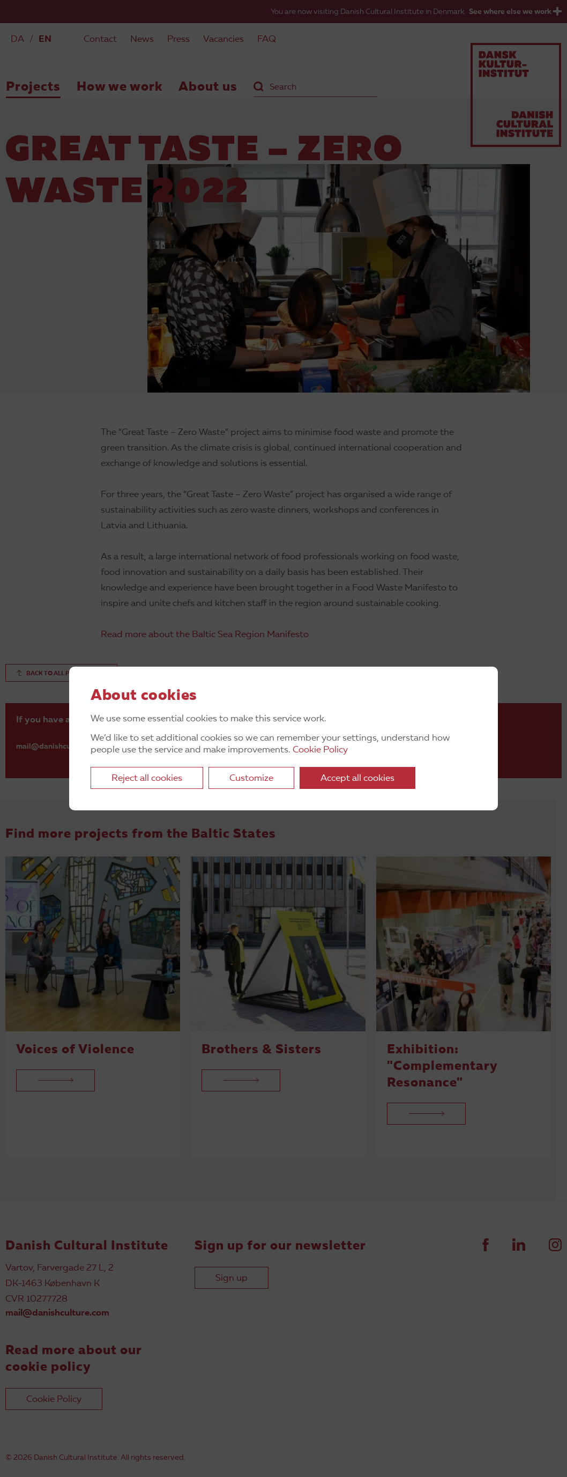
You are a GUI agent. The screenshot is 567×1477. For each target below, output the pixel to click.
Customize (251, 778)
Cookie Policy (320, 750)
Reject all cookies (146, 778)
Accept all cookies (357, 778)
